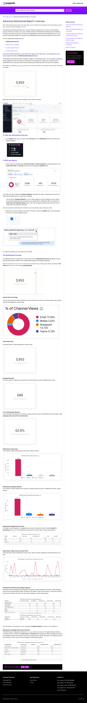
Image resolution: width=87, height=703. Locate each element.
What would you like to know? (40, 10)
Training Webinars (7, 682)
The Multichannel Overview (12, 255)
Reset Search (63, 10)
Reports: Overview (71, 47)
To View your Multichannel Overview (15, 135)
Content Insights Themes (12, 47)
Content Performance (12, 51)
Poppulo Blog (33, 680)
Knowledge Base (7, 680)
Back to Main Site (78, 3)
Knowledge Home (7, 17)
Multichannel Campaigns (12, 44)
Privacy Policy (81, 698)
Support (24, 27)
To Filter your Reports (10, 160)
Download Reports (18, 263)
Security (32, 682)
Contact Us (70, 61)
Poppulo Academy (7, 685)
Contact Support (61, 690)
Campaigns (30, 632)
